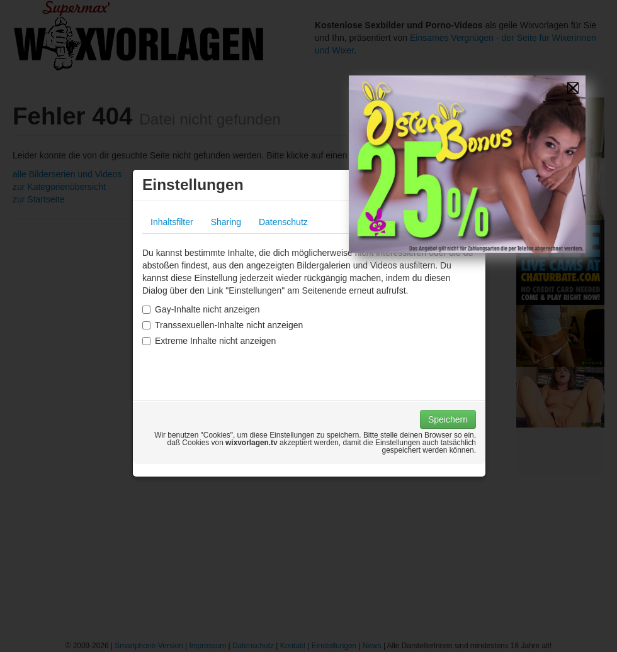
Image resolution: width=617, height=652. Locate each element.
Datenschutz (283, 222)
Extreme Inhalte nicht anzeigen (209, 341)
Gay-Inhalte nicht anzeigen (201, 309)
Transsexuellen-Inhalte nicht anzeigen (222, 325)
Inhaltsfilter (171, 222)
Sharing (226, 222)
